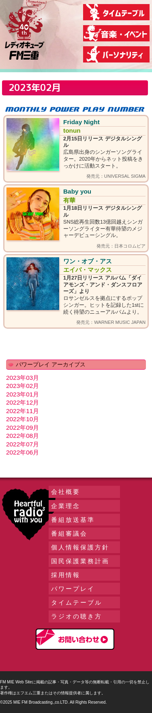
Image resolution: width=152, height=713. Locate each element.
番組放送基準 (73, 519)
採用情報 (65, 574)
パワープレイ (73, 588)
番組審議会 (69, 533)
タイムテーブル (76, 602)
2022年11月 (22, 410)
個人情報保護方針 (80, 547)
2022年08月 (22, 435)
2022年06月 (22, 452)
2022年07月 (22, 444)
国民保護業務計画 (80, 561)
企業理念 (65, 505)
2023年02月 (22, 385)
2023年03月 (22, 377)
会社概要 (65, 491)
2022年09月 (22, 427)
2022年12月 (22, 402)
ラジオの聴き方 (76, 616)
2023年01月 (22, 394)
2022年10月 (22, 419)
